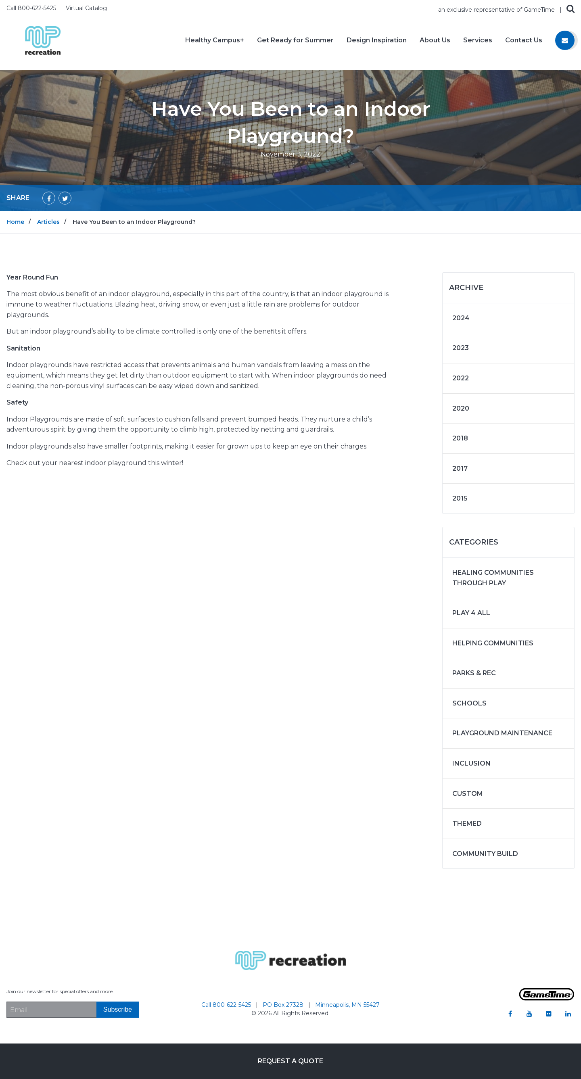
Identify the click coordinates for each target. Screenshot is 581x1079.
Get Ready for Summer (295, 40)
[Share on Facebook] (48, 198)
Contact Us (523, 40)
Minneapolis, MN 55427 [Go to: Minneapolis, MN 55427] (347, 1004)
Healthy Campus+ (214, 40)
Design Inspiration (377, 40)
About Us (435, 40)
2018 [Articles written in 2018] (460, 438)
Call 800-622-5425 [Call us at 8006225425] (32, 8)
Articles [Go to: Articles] (48, 221)
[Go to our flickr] (548, 1013)
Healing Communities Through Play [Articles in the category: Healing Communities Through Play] (493, 578)
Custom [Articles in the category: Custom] (467, 793)
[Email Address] (51, 1010)
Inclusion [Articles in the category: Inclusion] (471, 763)
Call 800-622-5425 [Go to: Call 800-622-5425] (227, 1004)
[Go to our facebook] (510, 1013)
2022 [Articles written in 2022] (460, 378)
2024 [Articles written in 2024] (461, 318)
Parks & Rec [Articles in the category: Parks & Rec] (474, 673)
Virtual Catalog (86, 8)
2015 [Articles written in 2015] (460, 498)
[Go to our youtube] (529, 1013)
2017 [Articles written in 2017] (460, 468)
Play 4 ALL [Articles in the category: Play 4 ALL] (471, 613)
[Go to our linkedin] (568, 1013)
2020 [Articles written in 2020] (460, 408)
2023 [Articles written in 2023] (460, 348)
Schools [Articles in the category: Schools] (469, 703)
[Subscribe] (117, 1010)
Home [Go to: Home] (15, 221)
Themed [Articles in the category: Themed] (467, 823)
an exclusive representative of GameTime (497, 9)
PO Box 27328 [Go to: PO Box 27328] (284, 1004)
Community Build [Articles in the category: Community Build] (485, 854)
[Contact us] (565, 40)
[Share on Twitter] (65, 198)
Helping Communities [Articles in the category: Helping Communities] (492, 643)
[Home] (42, 40)
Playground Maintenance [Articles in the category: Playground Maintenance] (502, 733)
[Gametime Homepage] (547, 998)
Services (477, 40)
